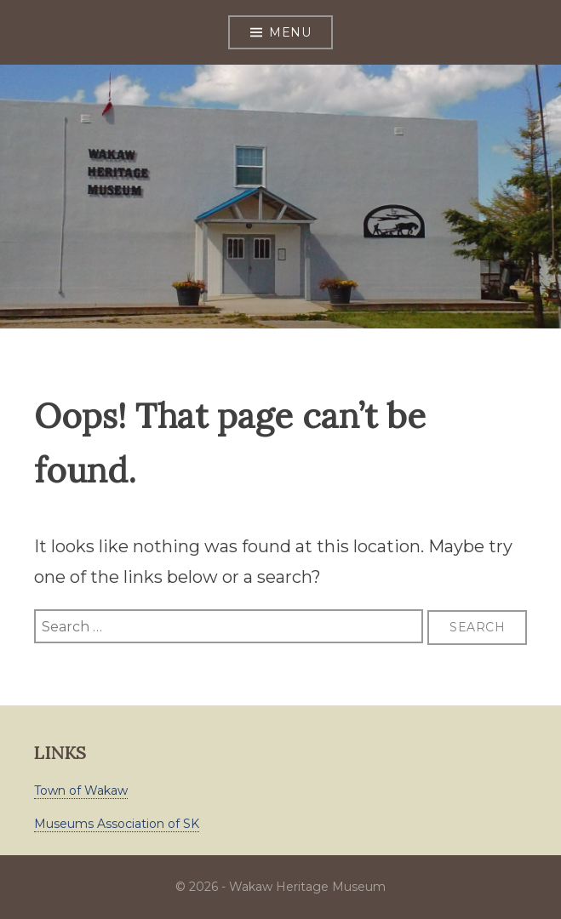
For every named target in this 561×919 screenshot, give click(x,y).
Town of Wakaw (81, 790)
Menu (290, 32)
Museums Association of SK (116, 823)
